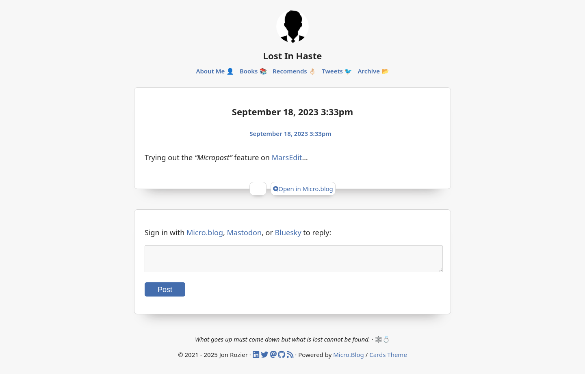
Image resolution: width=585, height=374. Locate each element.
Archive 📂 (373, 71)
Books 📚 (253, 71)
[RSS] (291, 359)
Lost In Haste (292, 55)
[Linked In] (257, 359)
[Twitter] (265, 359)
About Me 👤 (215, 71)
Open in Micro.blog (303, 189)
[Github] (282, 359)
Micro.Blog (348, 359)
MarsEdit (287, 157)
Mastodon (244, 232)
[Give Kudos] (258, 188)
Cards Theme (388, 359)
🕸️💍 (382, 344)
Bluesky (288, 232)
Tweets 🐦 (337, 71)
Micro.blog (204, 232)
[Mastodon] (274, 359)
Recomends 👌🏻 (294, 71)
